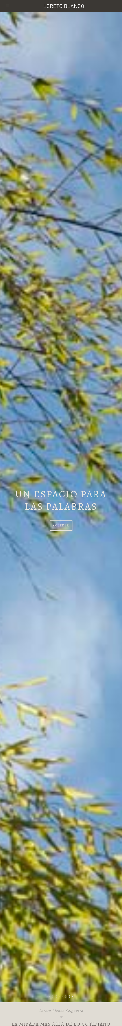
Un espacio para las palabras (72, 997)
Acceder (61, 525)
